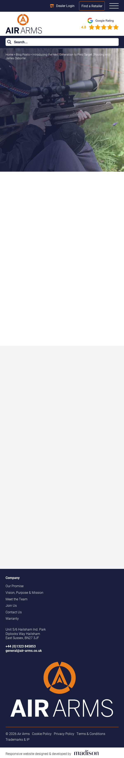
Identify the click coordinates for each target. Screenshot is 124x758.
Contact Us (14, 612)
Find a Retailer (91, 6)
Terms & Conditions (91, 734)
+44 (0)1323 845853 (21, 646)
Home (9, 54)
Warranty (12, 618)
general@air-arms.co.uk (24, 650)
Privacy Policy (64, 734)
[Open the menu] (114, 5)
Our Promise (15, 586)
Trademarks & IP (18, 739)
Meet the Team (16, 599)
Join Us (11, 605)
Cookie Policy (42, 734)
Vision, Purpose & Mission (24, 592)
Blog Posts (23, 54)
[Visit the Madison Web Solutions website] (52, 753)
